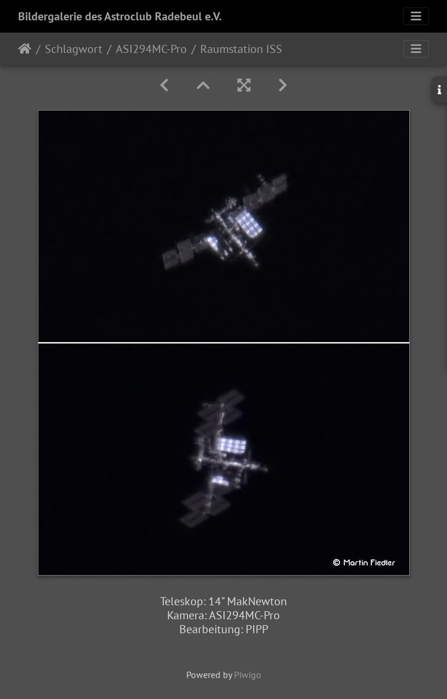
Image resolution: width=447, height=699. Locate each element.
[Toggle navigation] (416, 16)
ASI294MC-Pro (151, 48)
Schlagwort (73, 48)
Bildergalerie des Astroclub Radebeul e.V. (120, 16)
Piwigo (247, 674)
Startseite (24, 49)
